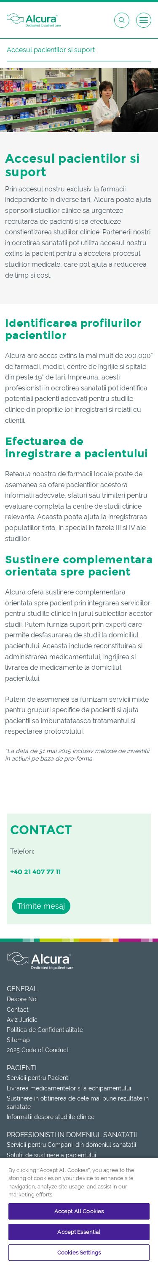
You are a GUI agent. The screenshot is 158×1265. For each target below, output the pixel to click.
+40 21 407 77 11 (35, 872)
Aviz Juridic (22, 1019)
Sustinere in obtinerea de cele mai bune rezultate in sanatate (78, 1102)
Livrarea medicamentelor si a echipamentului (69, 1088)
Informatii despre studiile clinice (50, 1117)
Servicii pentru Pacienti (38, 1077)
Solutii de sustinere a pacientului (51, 1155)
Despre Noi (22, 999)
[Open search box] (121, 20)
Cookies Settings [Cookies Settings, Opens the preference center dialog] (79, 1252)
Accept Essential (78, 1232)
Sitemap (18, 1040)
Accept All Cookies (79, 1211)
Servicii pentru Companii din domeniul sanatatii (71, 1144)
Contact (18, 1009)
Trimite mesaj (41, 906)
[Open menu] (143, 20)
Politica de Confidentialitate (45, 1029)
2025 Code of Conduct (38, 1050)
